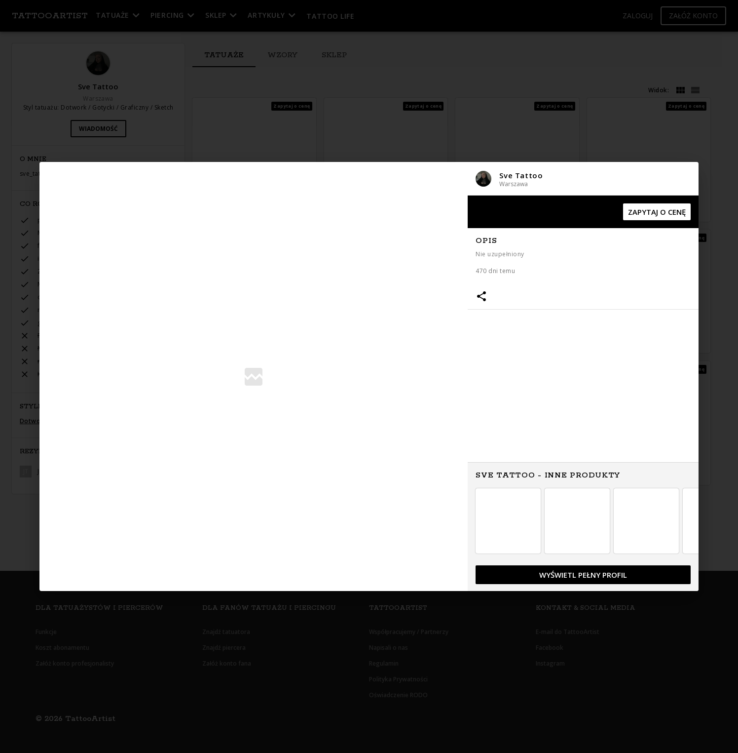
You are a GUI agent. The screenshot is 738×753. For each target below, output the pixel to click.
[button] (583, 178)
